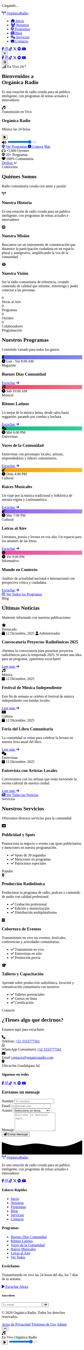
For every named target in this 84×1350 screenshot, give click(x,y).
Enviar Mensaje (16, 1137)
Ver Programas (15, 146)
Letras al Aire (20, 1256)
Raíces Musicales (23, 1252)
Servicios (20, 37)
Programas (20, 29)
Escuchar (10, 383)
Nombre (7, 1101)
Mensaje (8, 1133)
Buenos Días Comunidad (29, 1240)
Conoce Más (39, 146)
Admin (62, 1328)
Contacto (19, 41)
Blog (16, 33)
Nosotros (20, 25)
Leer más (10, 666)
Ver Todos (18, 1261)
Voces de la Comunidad (28, 1248)
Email (6, 1106)
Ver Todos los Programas (22, 594)
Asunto (7, 1110)
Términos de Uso (43, 1328)
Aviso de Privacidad (16, 1328)
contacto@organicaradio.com (32, 1057)
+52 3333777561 (27, 1041)
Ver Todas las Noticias (20, 795)
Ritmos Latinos (22, 1244)
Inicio (17, 21)
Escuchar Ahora (15, 1290)
